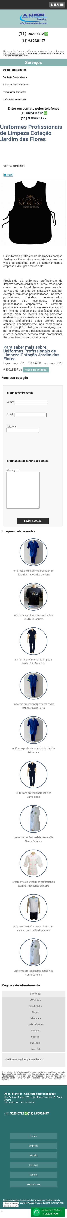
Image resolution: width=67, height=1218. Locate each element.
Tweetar (8, 175)
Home (34, 1136)
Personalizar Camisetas (15, 92)
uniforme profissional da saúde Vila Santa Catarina (33, 839)
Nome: (27, 403)
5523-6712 (36, 34)
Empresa (33, 1145)
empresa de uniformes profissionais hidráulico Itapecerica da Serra (33, 572)
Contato (33, 1174)
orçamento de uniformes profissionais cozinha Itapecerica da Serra (33, 883)
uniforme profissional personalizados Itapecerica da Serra (33, 706)
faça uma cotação (35, 369)
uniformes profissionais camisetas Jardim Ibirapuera (33, 617)
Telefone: (23, 428)
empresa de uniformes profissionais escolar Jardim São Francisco (33, 928)
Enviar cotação (33, 521)
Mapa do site (33, 1184)
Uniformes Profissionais (15, 99)
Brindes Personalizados (15, 70)
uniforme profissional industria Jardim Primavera (33, 750)
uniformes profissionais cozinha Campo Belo (33, 795)
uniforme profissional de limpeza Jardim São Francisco (33, 661)
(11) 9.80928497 (33, 40)
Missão (33, 1155)
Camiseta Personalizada (15, 77)
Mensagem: (23, 489)
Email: (27, 415)
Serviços (33, 62)
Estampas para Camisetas (16, 84)
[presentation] (28, 445)
